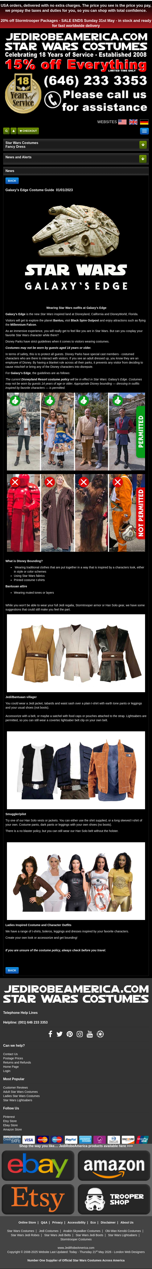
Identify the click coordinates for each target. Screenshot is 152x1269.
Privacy (57, 1222)
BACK (12, 181)
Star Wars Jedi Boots (89, 1235)
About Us (126, 1222)
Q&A (44, 1222)
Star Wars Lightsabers (17, 1100)
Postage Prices (13, 1058)
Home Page (11, 1067)
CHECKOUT (28, 130)
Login (6, 1071)
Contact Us (10, 1054)
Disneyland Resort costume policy (45, 379)
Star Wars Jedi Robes (25, 1235)
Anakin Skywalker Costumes (81, 1231)
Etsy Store (10, 1121)
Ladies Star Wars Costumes (21, 1096)
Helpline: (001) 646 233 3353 (25, 1022)
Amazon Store (12, 1129)
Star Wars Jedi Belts (57, 1235)
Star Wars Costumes (20, 1231)
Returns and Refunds (17, 1062)
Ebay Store (10, 1125)
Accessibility (76, 1222)
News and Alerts (18, 157)
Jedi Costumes (49, 1231)
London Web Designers (129, 1252)
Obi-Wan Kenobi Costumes (123, 1231)
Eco (93, 1222)
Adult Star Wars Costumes (20, 1092)
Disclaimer (108, 1222)
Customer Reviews (15, 1087)
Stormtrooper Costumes (76, 1239)
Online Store (27, 1222)
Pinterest (9, 1117)
